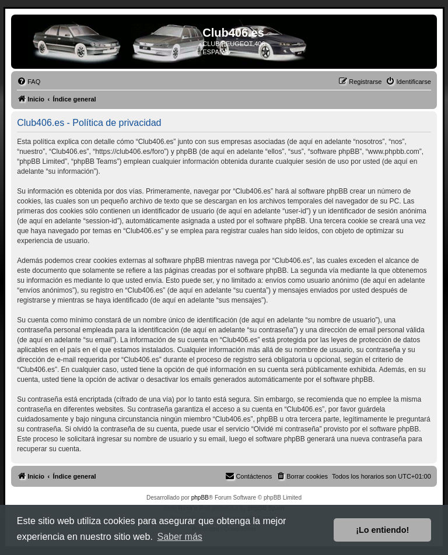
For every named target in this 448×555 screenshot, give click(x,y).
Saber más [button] (179, 537)
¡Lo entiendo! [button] (382, 530)
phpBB (200, 497)
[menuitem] (28, 82)
